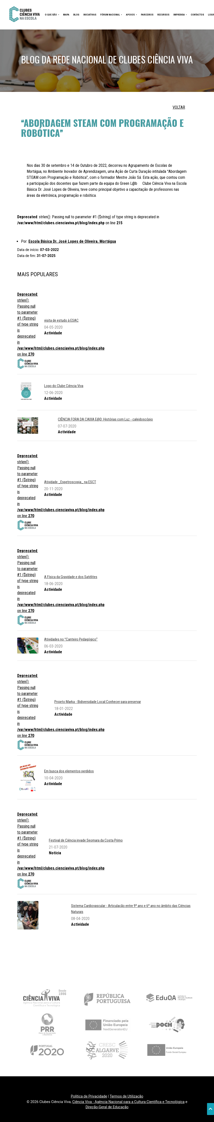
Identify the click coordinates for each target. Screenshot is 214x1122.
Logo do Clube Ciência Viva (63, 386)
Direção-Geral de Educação (107, 1107)
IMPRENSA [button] (179, 14)
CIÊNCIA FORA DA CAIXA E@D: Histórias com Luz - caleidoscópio (105, 419)
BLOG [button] (76, 14)
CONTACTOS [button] (197, 14)
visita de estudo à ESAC (61, 320)
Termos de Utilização (126, 1096)
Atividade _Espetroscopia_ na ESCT (70, 482)
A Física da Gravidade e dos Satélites (70, 577)
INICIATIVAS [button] (89, 14)
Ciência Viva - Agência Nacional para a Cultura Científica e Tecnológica (128, 1102)
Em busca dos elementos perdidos (69, 771)
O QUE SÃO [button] (51, 14)
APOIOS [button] (130, 14)
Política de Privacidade (89, 1096)
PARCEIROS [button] (147, 14)
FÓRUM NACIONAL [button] (110, 14)
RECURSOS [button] (163, 14)
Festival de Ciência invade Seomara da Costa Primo (86, 840)
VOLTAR (179, 107)
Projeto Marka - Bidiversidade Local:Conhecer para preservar (97, 701)
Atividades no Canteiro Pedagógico (71, 639)
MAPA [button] (66, 14)
